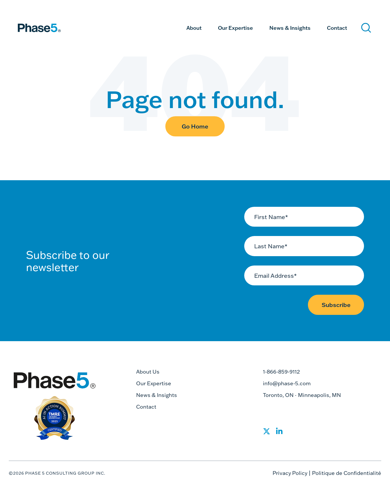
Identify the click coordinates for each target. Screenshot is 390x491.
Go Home (195, 126)
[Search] (366, 28)
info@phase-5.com (287, 383)
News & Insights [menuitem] (290, 28)
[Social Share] (266, 433)
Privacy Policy (290, 473)
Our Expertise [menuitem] (235, 28)
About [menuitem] (194, 28)
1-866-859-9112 (281, 371)
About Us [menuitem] (148, 371)
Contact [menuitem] (337, 28)
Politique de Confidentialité (346, 473)
